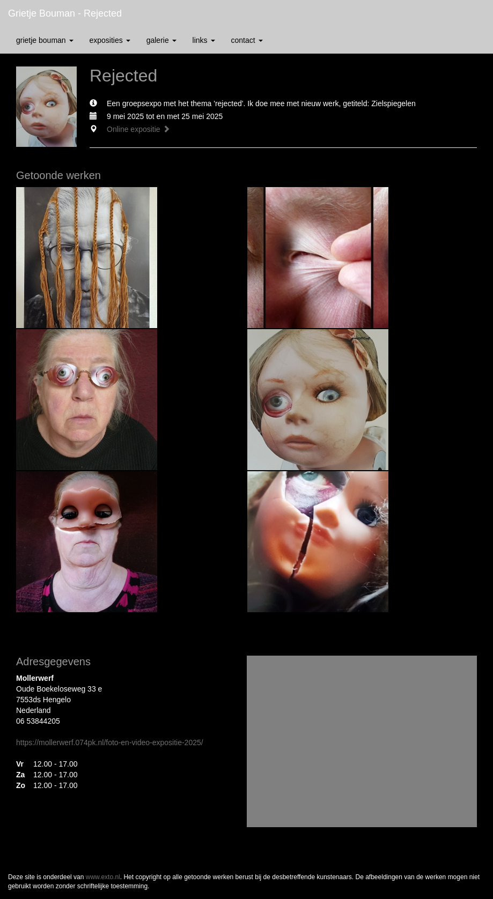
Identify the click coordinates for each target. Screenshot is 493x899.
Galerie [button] (161, 40)
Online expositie (138, 129)
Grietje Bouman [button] (44, 40)
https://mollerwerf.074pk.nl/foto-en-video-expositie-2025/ (109, 742)
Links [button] (204, 40)
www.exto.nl (103, 877)
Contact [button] (247, 40)
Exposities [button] (110, 40)
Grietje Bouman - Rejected (65, 13)
